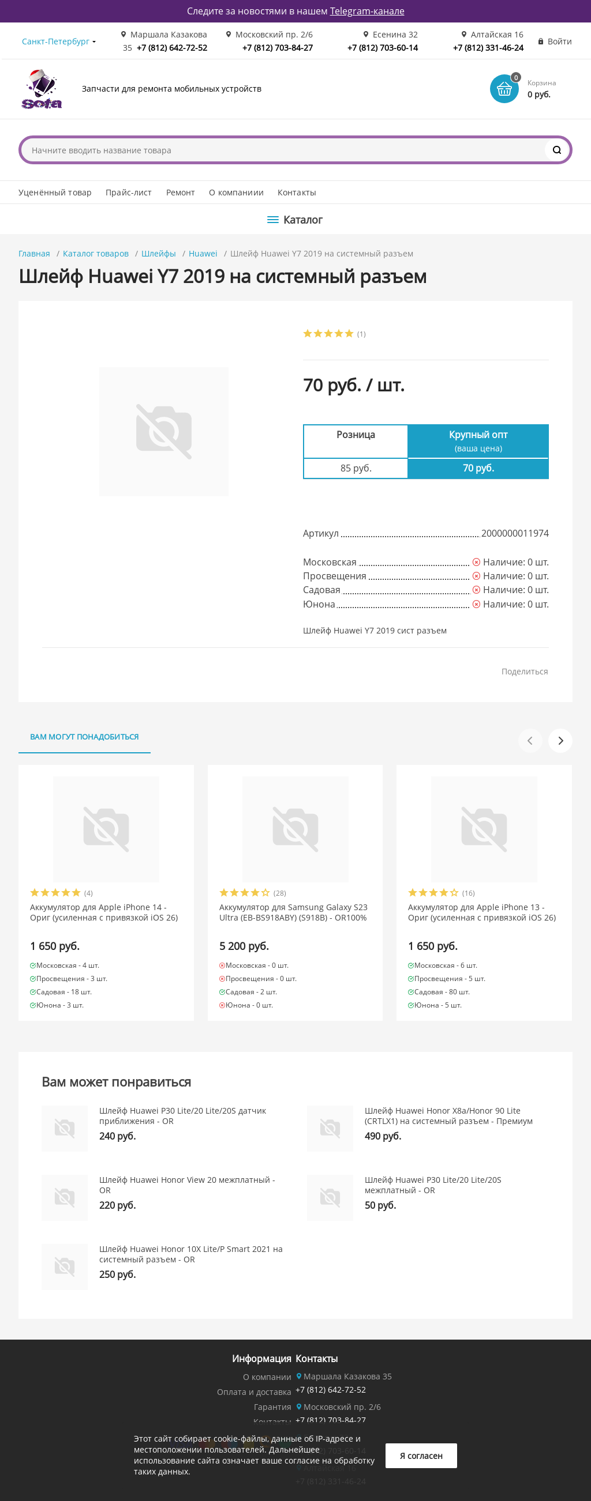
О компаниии (236, 192)
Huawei (203, 253)
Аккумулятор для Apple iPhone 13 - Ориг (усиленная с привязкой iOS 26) (482, 912)
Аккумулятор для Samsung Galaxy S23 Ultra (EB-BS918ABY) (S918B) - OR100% (293, 912)
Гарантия (272, 1406)
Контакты (297, 192)
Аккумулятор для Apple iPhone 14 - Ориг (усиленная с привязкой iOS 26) (104, 912)
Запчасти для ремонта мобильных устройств (171, 88)
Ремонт (181, 192)
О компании (267, 1376)
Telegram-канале (367, 11)
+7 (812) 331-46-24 (488, 47)
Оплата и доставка (254, 1391)
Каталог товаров (96, 253)
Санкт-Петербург (55, 41)
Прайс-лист (129, 192)
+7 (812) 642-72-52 (172, 47)
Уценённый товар (55, 192)
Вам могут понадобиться (84, 736)
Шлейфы (158, 253)
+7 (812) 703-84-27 (277, 47)
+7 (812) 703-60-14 (382, 47)
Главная (34, 253)
